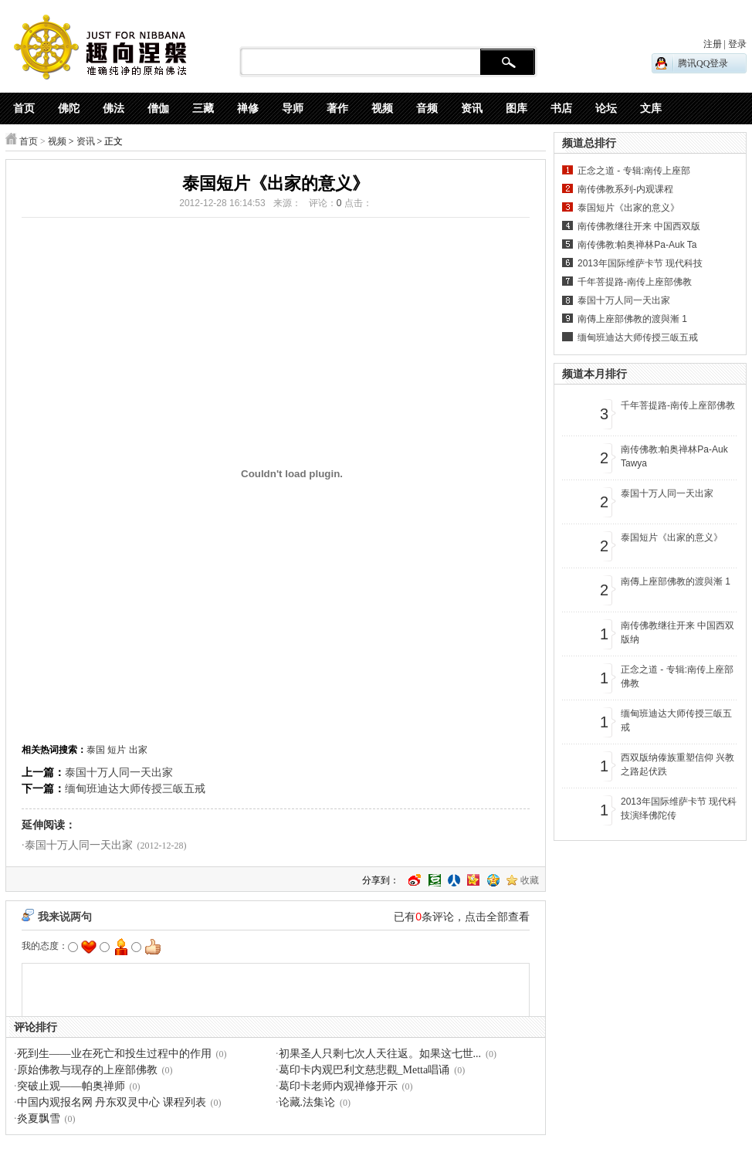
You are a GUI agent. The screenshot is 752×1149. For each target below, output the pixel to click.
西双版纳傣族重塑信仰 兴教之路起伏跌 (677, 764)
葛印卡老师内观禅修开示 (338, 1086)
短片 (116, 749)
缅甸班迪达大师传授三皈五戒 (135, 788)
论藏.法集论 (307, 1102)
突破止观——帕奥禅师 (71, 1086)
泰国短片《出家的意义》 (628, 207)
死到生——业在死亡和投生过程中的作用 (114, 1053)
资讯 (85, 141)
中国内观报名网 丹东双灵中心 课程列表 (111, 1102)
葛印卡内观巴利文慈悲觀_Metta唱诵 (364, 1070)
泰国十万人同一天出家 (119, 772)
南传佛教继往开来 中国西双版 (639, 226)
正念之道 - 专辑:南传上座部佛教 (677, 676)
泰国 (95, 749)
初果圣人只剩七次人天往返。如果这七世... (380, 1053)
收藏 (529, 880)
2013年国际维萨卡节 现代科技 (640, 263)
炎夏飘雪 (38, 1118)
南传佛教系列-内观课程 (625, 189)
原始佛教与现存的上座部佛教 (87, 1070)
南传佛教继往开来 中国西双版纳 (677, 632)
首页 (28, 141)
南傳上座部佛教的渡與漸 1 (632, 319)
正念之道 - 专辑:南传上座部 (634, 170)
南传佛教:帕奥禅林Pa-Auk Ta (637, 244)
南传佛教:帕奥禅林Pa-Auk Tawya (674, 456)
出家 (138, 749)
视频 (57, 141)
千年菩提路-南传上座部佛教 (635, 281)
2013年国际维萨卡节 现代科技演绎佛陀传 (679, 808)
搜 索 (507, 62)
